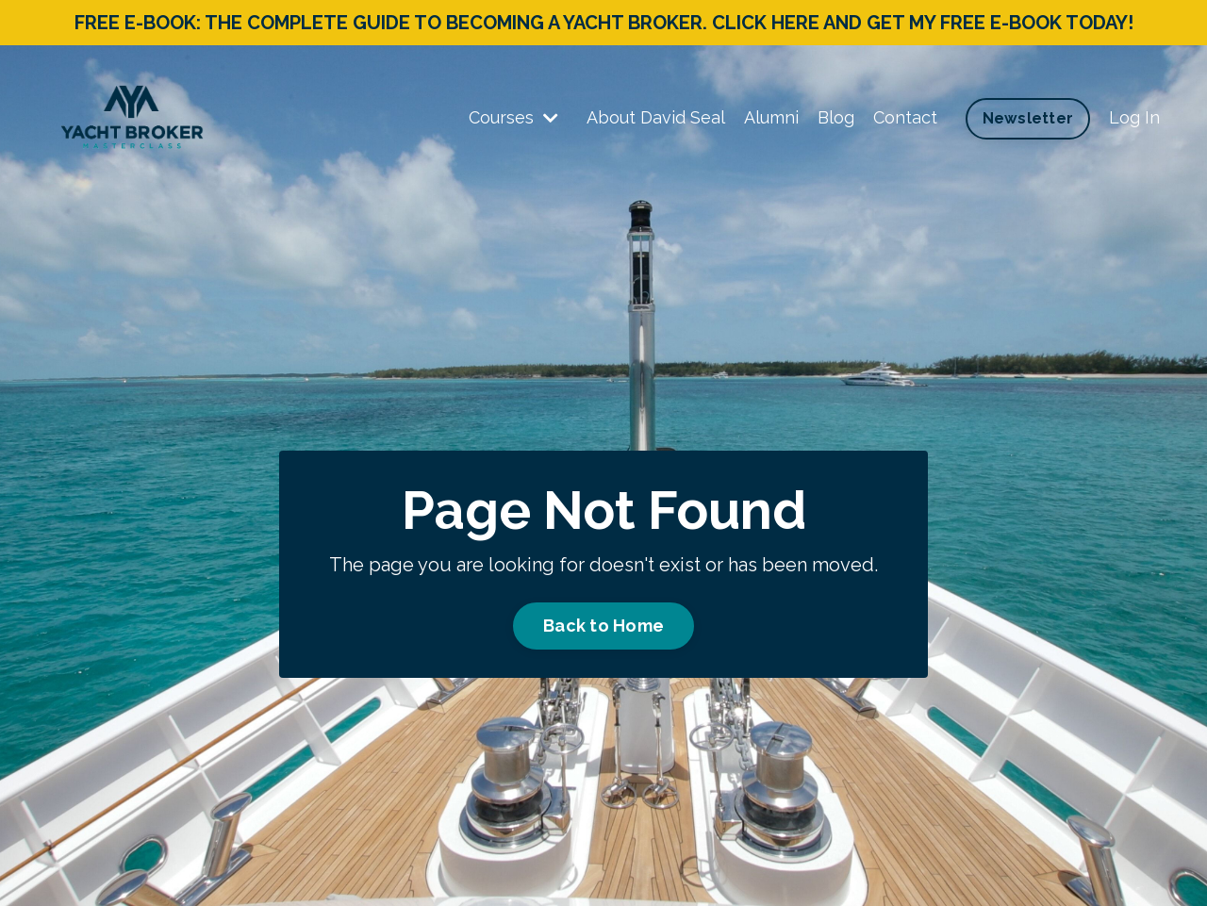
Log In (1134, 117)
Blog (836, 117)
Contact (905, 117)
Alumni (771, 117)
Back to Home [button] (603, 625)
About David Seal (656, 117)
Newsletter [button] (1028, 118)
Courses (513, 117)
